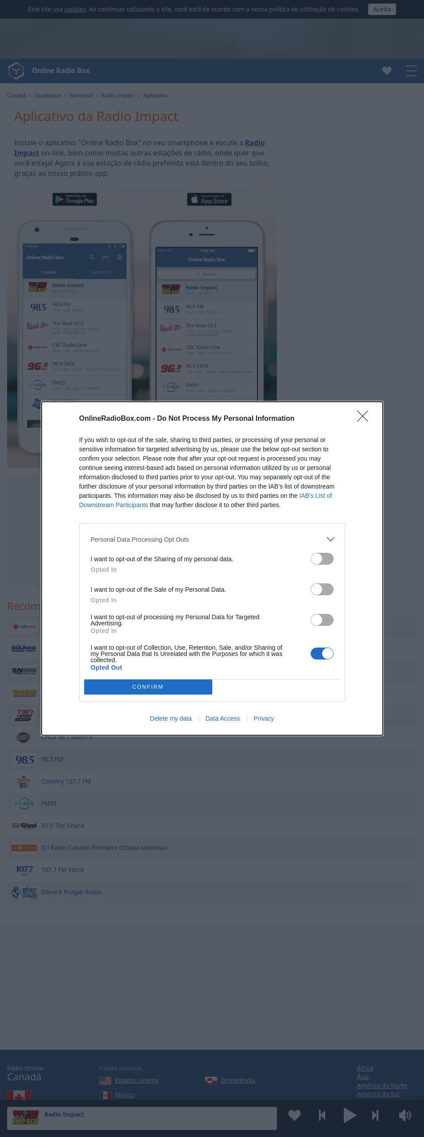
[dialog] (212, 568)
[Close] (365, 419)
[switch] (322, 559)
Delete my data (171, 718)
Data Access (223, 718)
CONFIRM (148, 687)
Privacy (264, 718)
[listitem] (212, 539)
